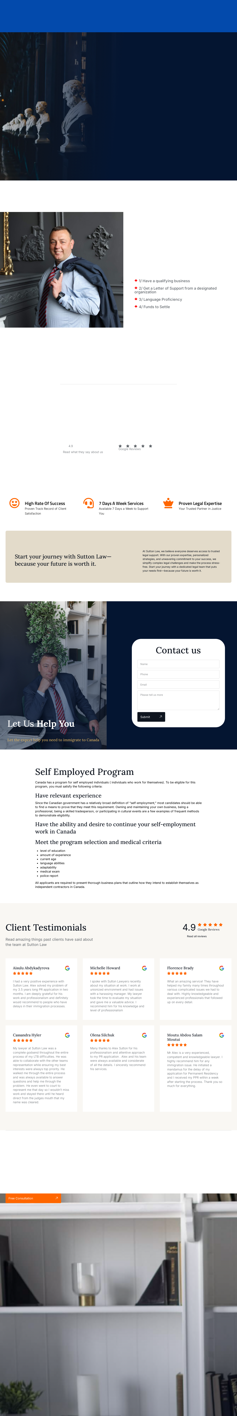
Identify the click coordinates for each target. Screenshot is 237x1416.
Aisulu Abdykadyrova (31, 968)
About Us (83, 24)
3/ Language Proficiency (160, 299)
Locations (130, 24)
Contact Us (167, 24)
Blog (149, 24)
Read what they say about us (83, 452)
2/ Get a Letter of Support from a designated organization (175, 290)
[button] (185, 281)
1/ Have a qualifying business (164, 281)
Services (106, 24)
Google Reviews (129, 449)
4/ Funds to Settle (154, 307)
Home (66, 24)
